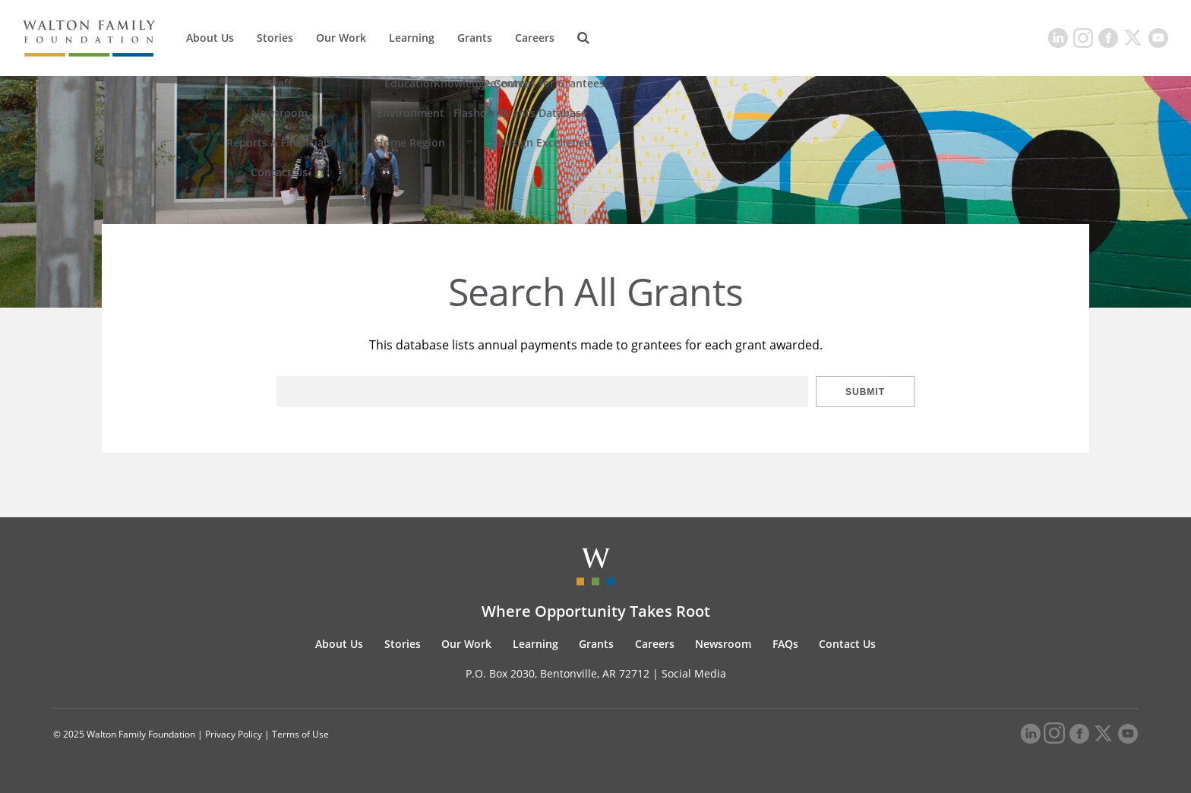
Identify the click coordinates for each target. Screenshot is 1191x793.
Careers (534, 37)
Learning (411, 37)
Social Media (694, 673)
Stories (275, 37)
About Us (210, 37)
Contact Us (847, 644)
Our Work (341, 37)
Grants (474, 37)
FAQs (785, 644)
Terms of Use (300, 734)
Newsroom (723, 644)
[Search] (583, 38)
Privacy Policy (233, 734)
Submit (865, 392)
